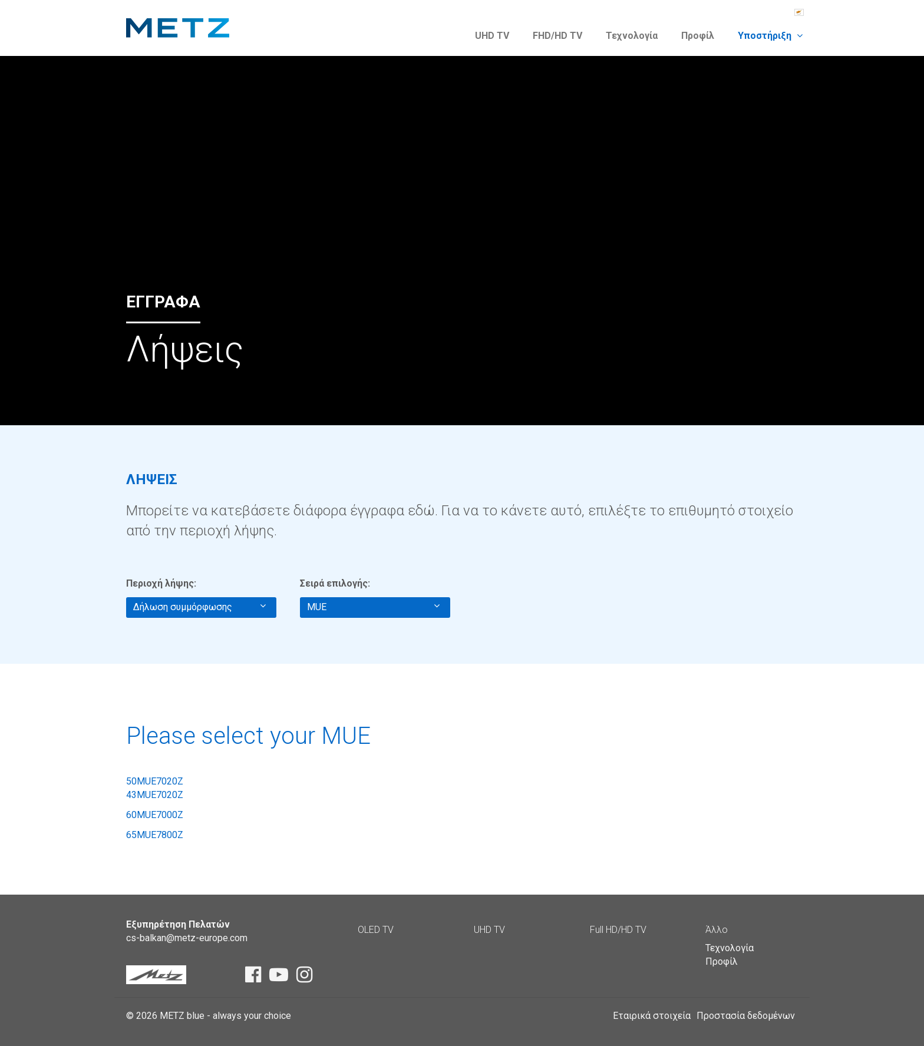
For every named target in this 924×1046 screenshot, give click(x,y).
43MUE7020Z (154, 794)
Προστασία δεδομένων (746, 1015)
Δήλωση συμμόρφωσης (199, 607)
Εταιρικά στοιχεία (652, 1015)
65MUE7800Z (154, 834)
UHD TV (492, 35)
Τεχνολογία (632, 35)
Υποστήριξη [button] (770, 35)
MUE (373, 607)
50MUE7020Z (154, 781)
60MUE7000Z (154, 814)
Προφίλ (697, 35)
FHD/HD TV (557, 35)
